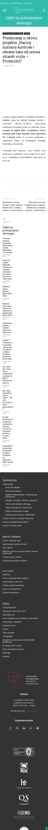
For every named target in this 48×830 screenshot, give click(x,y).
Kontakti (6, 637)
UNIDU (27, 33)
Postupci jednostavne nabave (15, 541)
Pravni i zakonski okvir (12, 521)
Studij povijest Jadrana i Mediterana (20, 495)
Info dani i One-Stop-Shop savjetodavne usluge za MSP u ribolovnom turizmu (8, 355)
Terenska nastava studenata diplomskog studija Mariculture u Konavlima (8, 226)
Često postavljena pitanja (13, 630)
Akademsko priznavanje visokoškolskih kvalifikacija (19, 621)
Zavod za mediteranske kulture (15, 503)
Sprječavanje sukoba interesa (15, 525)
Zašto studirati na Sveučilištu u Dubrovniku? (21, 599)
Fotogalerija (8, 617)
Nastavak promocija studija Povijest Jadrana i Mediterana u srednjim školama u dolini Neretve (35, 187)
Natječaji (6, 555)
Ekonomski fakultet (13, 472)
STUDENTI (4, 3)
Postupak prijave (9, 588)
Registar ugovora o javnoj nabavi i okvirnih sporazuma (20, 533)
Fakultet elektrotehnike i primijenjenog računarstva (21, 476)
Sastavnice (10, 461)
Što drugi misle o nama (12, 626)
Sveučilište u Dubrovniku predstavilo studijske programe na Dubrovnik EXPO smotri (8, 435)
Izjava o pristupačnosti (12, 569)
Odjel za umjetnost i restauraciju (18, 488)
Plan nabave (8, 528)
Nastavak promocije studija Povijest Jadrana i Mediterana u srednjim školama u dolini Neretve (13, 187)
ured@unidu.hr (32, 691)
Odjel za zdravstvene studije (17, 492)
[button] (4, 10)
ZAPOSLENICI (17, 3)
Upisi (6, 584)
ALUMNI (28, 3)
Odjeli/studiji (8, 465)
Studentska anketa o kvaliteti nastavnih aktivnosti (7, 308)
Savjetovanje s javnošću (13, 562)
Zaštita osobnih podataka (13, 566)
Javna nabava (11, 517)
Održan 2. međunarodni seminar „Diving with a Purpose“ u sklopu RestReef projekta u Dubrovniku (7, 330)
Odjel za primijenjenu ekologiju (13, 33)
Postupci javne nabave (12, 538)
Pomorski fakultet (12, 468)
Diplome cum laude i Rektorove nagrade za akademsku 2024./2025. (7, 290)
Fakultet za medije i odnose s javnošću (21, 481)
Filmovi (5, 610)
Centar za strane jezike (12, 506)
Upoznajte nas (9, 595)
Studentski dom (9, 606)
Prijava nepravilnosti (11, 573)
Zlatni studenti (8, 613)
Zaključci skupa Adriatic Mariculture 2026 (7, 272)
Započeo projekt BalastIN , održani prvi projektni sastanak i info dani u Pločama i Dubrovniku (7, 250)
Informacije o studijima (12, 602)
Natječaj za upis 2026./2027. (14, 592)
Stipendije (7, 633)
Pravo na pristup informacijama (16, 559)
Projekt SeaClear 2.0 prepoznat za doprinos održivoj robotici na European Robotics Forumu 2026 (8, 408)
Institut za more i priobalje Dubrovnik (18, 499)
